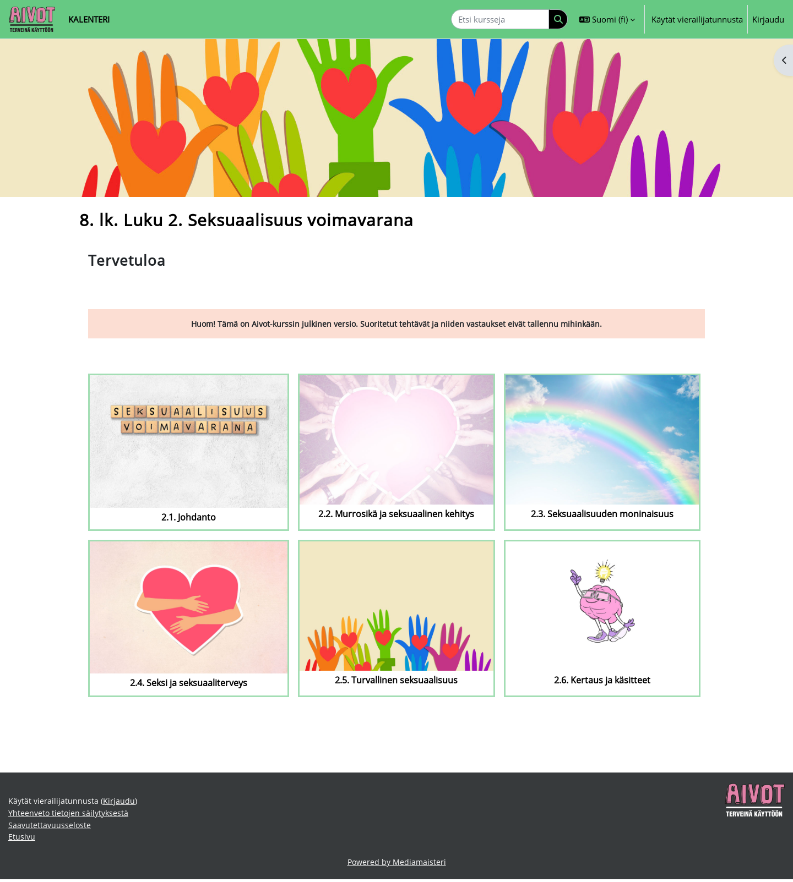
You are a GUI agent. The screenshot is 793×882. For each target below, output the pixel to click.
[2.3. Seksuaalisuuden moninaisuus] (602, 440)
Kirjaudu (768, 19)
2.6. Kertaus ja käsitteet (602, 681)
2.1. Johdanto (188, 517)
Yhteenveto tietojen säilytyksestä (70, 814)
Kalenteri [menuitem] (89, 19)
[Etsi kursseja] (500, 19)
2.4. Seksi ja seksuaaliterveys (188, 683)
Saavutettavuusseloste (50, 826)
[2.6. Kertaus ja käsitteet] (602, 606)
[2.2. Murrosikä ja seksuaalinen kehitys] (396, 440)
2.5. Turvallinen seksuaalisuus (396, 681)
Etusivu (22, 839)
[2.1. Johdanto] (188, 442)
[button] (607, 19)
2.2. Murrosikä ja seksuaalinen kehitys (396, 515)
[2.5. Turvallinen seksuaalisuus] (396, 606)
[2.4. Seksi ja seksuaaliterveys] (188, 608)
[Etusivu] (32, 19)
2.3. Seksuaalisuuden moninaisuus (602, 515)
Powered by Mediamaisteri (397, 864)
